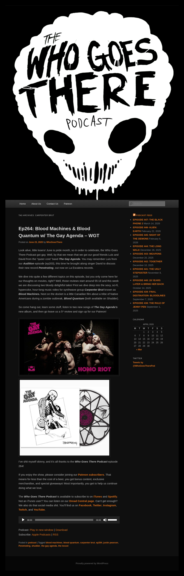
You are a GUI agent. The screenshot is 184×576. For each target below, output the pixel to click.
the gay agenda (49, 546)
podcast (32, 542)
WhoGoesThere (54, 242)
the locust (63, 546)
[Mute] (105, 520)
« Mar (139, 349)
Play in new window (41, 529)
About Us (36, 203)
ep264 (99, 542)
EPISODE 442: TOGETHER (147, 261)
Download (62, 529)
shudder (36, 546)
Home (22, 203)
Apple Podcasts (41, 534)
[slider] (64, 520)
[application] (69, 519)
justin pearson (110, 542)
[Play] (23, 520)
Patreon (68, 203)
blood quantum (71, 542)
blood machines (54, 542)
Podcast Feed (144, 215)
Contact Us (52, 203)
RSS (55, 534)
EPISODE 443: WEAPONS (147, 253)
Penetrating (24, 546)
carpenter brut (87, 542)
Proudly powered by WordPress (92, 563)
